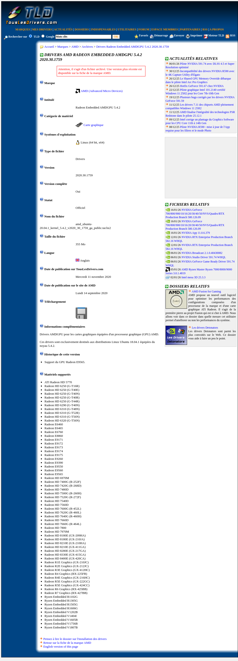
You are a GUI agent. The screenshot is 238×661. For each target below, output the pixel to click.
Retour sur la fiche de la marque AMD (67, 642)
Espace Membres (164, 29)
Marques (22, 29)
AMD (74, 46)
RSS (205, 29)
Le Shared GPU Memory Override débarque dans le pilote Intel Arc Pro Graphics (198, 80)
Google (50, 36)
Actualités (63, 29)
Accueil (49, 46)
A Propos (217, 29)
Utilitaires (127, 29)
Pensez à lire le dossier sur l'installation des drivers (74, 639)
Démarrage (161, 35)
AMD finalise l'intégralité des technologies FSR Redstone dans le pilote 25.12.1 (200, 113)
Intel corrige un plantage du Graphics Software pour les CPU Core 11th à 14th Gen (200, 121)
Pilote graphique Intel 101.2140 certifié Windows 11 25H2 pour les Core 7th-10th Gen (195, 91)
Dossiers (82, 29)
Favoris (143, 35)
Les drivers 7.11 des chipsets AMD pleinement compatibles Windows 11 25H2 (200, 106)
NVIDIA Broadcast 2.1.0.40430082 (202, 253)
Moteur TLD (216, 35)
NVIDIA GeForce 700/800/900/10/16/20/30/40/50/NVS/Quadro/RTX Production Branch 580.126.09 (195, 213)
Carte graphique (93, 125)
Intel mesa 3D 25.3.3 (193, 277)
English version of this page (60, 646)
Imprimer (196, 35)
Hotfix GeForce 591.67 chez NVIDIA (202, 86)
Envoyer (179, 35)
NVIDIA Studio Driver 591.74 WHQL (204, 257)
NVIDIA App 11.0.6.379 (196, 232)
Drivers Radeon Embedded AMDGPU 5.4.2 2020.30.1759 (132, 46)
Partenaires (190, 29)
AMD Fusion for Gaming (206, 291)
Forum (143, 29)
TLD (36, 36)
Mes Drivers (42, 29)
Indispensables (103, 29)
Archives (87, 46)
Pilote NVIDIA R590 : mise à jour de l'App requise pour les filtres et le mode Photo (198, 128)
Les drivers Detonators (205, 327)
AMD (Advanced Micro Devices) (101, 91)
